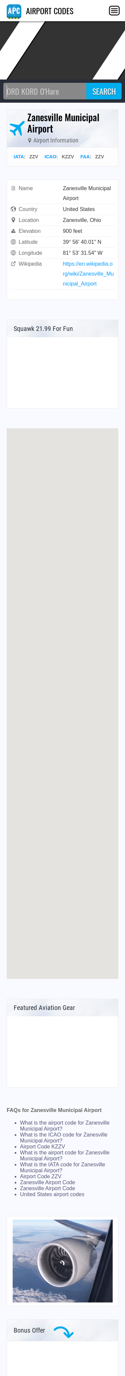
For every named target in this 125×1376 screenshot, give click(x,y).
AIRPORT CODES (40, 11)
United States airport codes (52, 1194)
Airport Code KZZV (42, 1146)
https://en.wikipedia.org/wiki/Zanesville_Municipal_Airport (88, 274)
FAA (85, 156)
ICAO (50, 156)
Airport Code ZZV (40, 1176)
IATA (19, 156)
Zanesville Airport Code (47, 1182)
